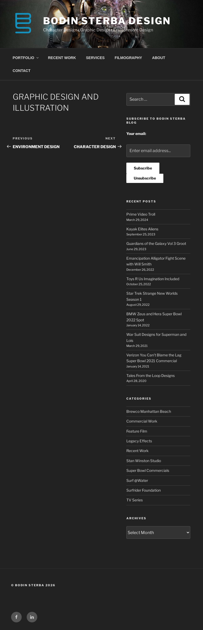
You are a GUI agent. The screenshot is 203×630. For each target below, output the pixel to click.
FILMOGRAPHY (128, 58)
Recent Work (137, 450)
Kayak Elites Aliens (142, 229)
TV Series (134, 500)
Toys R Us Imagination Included (152, 279)
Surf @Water (137, 480)
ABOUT (158, 58)
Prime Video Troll (140, 214)
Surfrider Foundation (143, 490)
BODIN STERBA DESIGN (107, 21)
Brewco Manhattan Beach (148, 411)
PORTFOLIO (26, 58)
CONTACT (21, 71)
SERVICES (95, 58)
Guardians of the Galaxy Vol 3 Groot (156, 243)
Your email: (136, 133)
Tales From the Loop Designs (150, 375)
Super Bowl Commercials (147, 470)
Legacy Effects (139, 441)
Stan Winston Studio (143, 460)
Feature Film (136, 431)
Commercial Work (141, 421)
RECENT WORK (62, 58)
